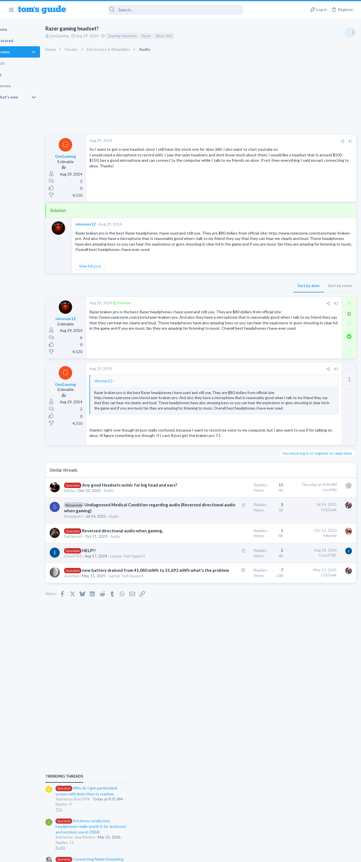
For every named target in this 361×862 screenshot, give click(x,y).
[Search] (158, 10)
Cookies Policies (159, 854)
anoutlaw (91, 648)
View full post (109, 277)
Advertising (119, 854)
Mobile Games (303, 542)
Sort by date (217, 296)
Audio (128, 528)
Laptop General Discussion (303, 460)
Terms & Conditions (234, 854)
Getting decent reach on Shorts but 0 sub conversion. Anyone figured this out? (318, 510)
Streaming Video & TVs (300, 493)
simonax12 (105, 224)
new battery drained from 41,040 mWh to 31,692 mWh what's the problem (116, 637)
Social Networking (296, 531)
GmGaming (78, 36)
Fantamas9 (92, 592)
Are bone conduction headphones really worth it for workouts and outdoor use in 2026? (316, 357)
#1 (259, 141)
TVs (284, 340)
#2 (245, 314)
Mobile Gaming (293, 558)
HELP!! (108, 606)
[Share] (251, 141)
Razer (165, 36)
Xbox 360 (183, 36)
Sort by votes (249, 296)
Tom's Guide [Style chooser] (315, 830)
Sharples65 (92, 566)
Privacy (195, 854)
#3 (245, 380)
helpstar (239, 585)
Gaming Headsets (141, 36)
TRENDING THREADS (290, 307)
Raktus (89, 528)
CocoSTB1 (92, 611)
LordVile (239, 522)
